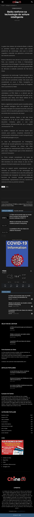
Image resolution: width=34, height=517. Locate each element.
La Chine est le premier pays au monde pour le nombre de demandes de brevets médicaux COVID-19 (20, 216)
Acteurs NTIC (4, 225)
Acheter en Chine (7, 457)
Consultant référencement (9, 464)
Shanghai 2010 (6, 466)
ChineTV (10, 299)
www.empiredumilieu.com (20, 361)
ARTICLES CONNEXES (7, 210)
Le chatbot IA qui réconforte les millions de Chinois (25, 204)
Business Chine (5, 232)
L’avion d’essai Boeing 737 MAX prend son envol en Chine (9, 204)
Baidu (7, 186)
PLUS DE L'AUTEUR (18, 210)
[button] (32, 2)
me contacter (22, 404)
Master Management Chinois (13, 492)
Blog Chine (5, 460)
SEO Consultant (10, 503)
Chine (4, 462)
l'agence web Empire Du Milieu (22, 503)
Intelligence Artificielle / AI (11, 5)
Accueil (2, 5)
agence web (15, 402)
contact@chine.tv (21, 511)
